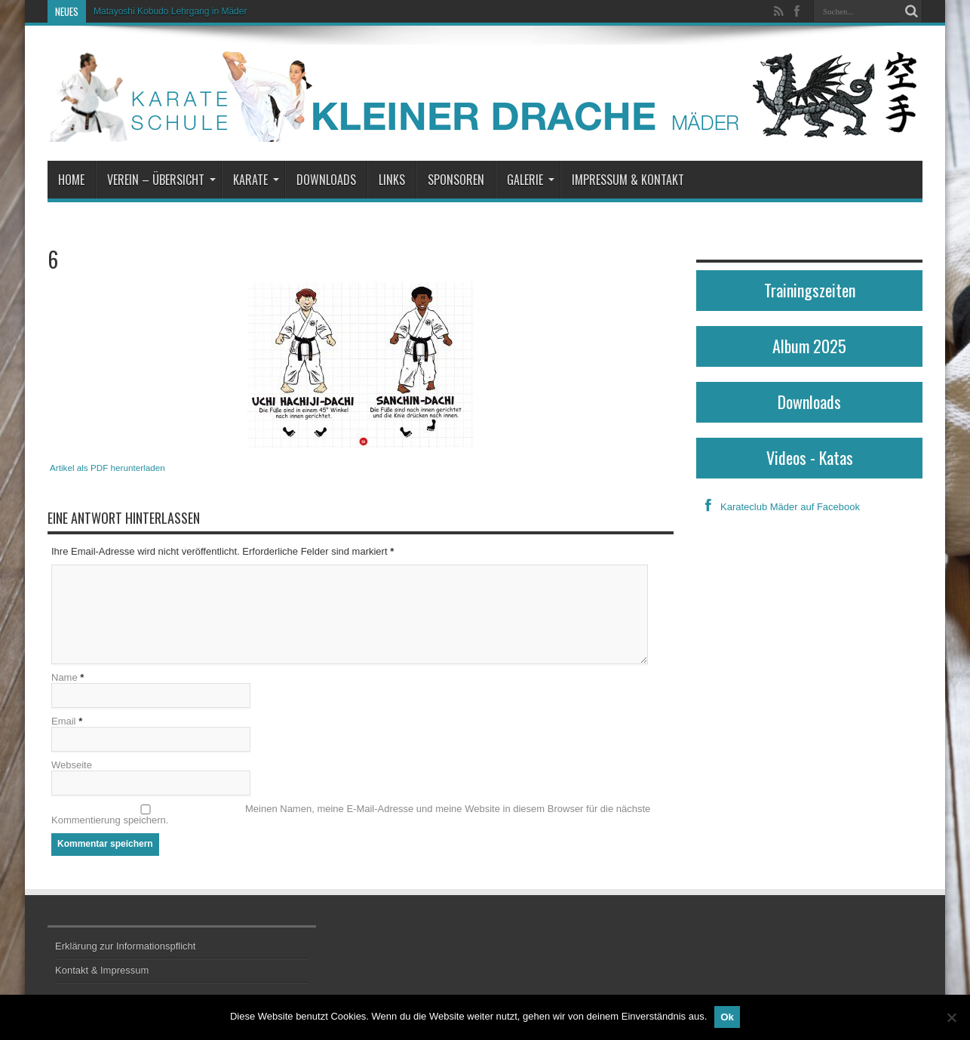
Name (64, 677)
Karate (256, 180)
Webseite (71, 765)
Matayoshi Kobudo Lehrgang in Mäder (170, 11)
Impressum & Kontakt (628, 180)
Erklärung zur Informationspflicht (125, 946)
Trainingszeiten (809, 290)
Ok (727, 1017)
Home (71, 180)
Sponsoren (456, 180)
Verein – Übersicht (161, 180)
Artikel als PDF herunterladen (107, 467)
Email (63, 721)
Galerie (530, 180)
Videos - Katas (809, 457)
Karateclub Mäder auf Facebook (778, 506)
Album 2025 (809, 346)
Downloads (326, 180)
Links (392, 180)
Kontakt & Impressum (102, 970)
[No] (951, 1017)
